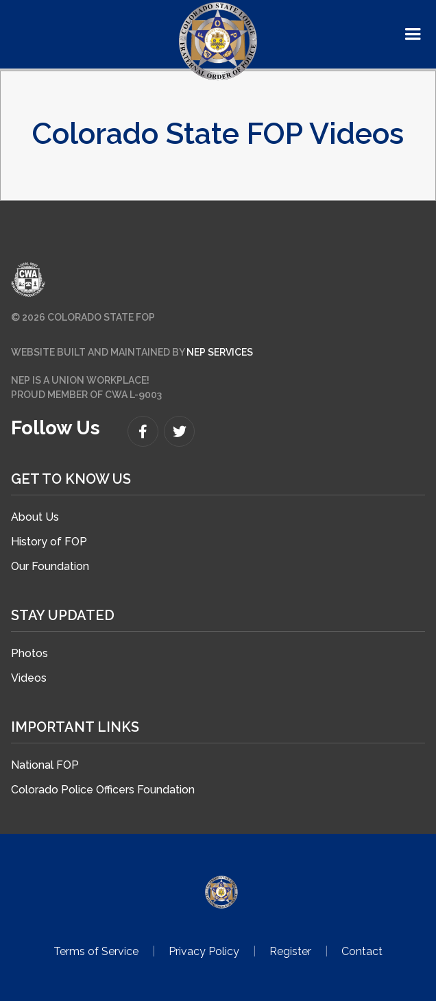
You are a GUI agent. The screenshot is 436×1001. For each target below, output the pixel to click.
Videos (29, 677)
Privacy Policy (204, 951)
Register (290, 951)
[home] (218, 41)
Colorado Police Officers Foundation (103, 789)
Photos (29, 653)
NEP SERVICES (219, 352)
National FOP (45, 764)
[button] (412, 34)
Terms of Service (95, 951)
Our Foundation (50, 566)
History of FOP (49, 541)
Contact (362, 951)
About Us (35, 516)
